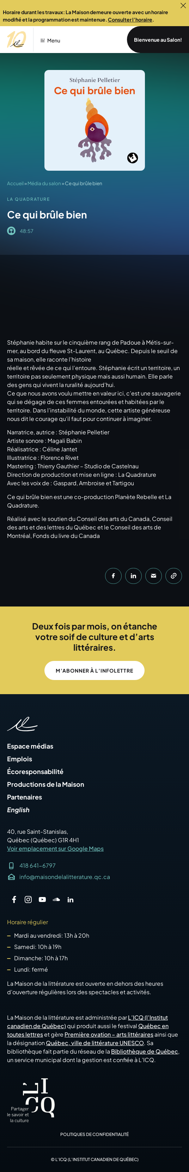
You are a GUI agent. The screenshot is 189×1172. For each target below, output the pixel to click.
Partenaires (24, 797)
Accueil (15, 183)
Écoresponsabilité (35, 771)
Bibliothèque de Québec (144, 1051)
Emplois (19, 758)
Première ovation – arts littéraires (109, 1034)
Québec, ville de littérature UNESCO (95, 1043)
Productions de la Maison (45, 784)
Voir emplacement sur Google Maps (55, 848)
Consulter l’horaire (130, 19)
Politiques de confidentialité (94, 1134)
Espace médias (30, 746)
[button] (49, 35)
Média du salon (44, 183)
